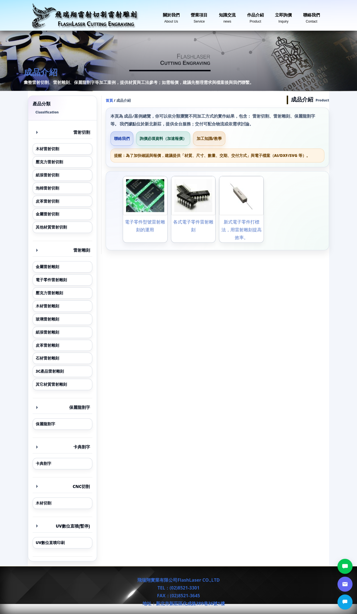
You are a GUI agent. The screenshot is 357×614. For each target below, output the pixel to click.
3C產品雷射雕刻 (50, 371)
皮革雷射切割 (47, 201)
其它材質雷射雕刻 (51, 384)
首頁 (109, 100)
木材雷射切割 (47, 148)
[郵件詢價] (345, 584)
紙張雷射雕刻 (47, 332)
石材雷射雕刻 (47, 358)
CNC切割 (63, 486)
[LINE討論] (345, 566)
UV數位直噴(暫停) (63, 526)
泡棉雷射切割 (47, 188)
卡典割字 (63, 447)
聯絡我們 (311, 16)
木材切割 (43, 503)
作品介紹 (255, 16)
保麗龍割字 (63, 407)
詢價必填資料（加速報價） (163, 138)
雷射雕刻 (63, 250)
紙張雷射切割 (47, 175)
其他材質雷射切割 (51, 227)
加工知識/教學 (209, 138)
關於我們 (171, 16)
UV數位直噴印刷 (50, 542)
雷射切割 (63, 132)
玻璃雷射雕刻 (47, 319)
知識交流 (227, 16)
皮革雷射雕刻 (47, 345)
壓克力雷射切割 (49, 161)
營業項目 (199, 16)
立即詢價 (283, 16)
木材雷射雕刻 (47, 306)
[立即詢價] (345, 602)
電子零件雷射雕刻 (51, 279)
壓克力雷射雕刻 (49, 292)
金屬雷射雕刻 (47, 266)
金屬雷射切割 (47, 214)
